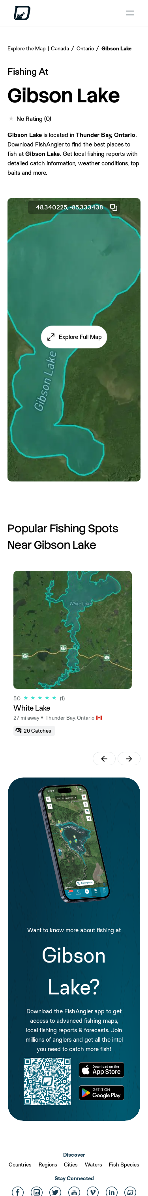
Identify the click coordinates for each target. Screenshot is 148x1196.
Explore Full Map (80, 337)
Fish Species (124, 1164)
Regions (48, 1164)
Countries (20, 1164)
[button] (74, 337)
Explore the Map (26, 48)
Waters (93, 1164)
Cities (71, 1164)
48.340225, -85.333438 (77, 207)
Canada (60, 48)
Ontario (85, 48)
